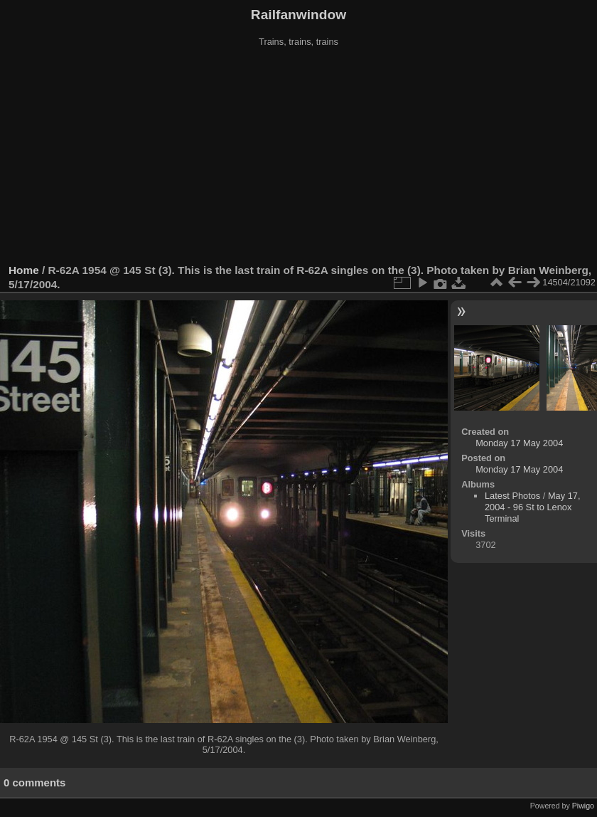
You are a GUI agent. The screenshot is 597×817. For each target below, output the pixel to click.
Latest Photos (512, 495)
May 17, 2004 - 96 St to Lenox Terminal (532, 507)
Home (24, 270)
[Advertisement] (299, 155)
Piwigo (583, 805)
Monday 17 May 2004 (519, 443)
